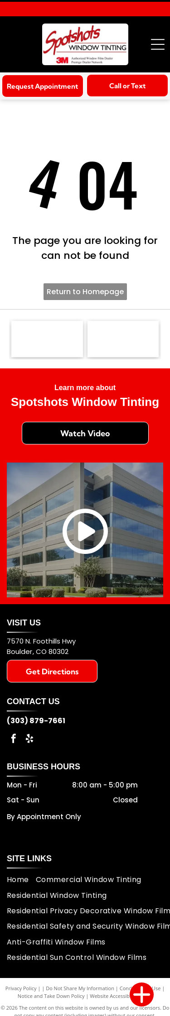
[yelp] (29, 740)
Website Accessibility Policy (121, 995)
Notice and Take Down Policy (51, 995)
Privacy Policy (21, 988)
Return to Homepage (85, 291)
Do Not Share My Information (80, 988)
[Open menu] (158, 44)
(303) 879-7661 (36, 720)
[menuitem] (21, 879)
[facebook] (13, 740)
